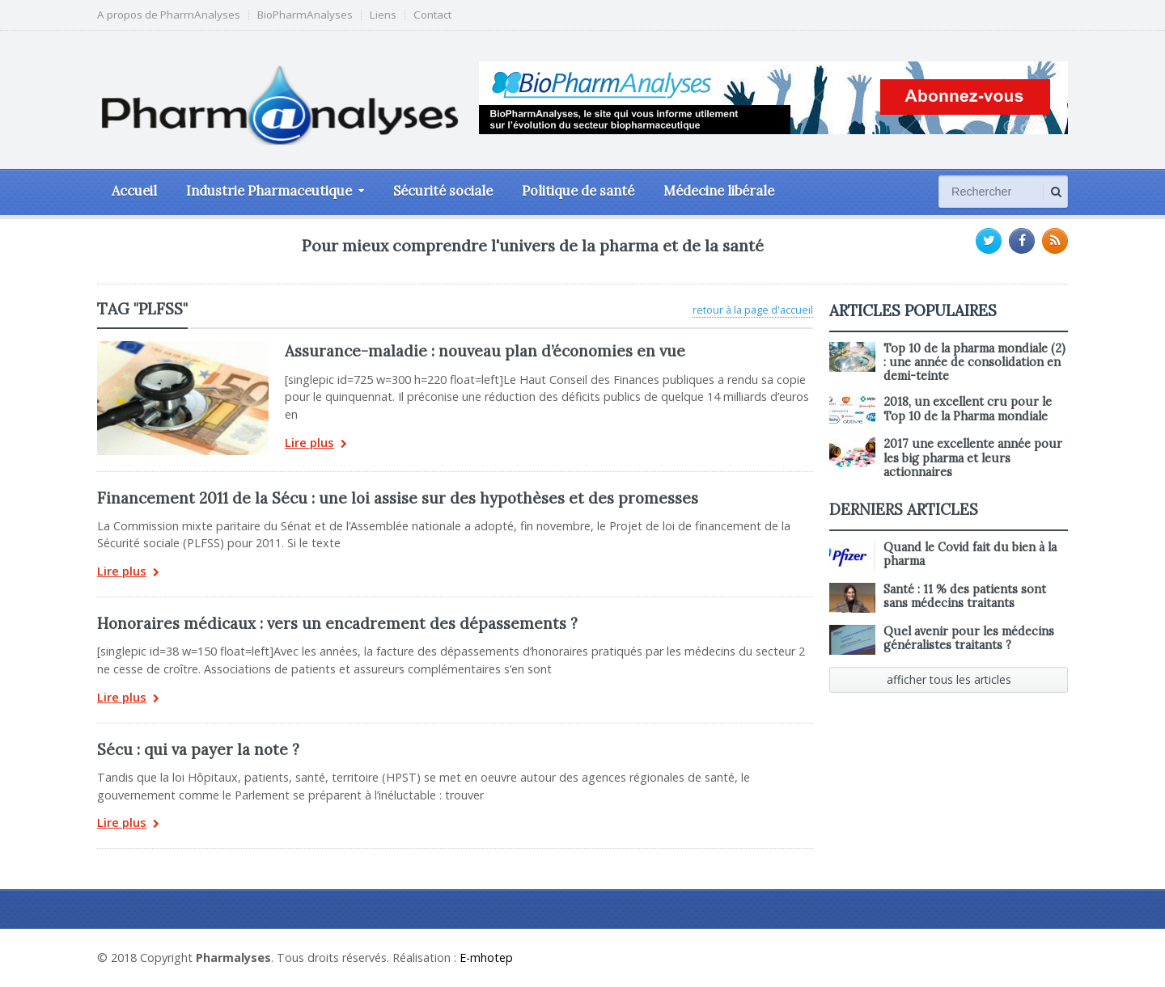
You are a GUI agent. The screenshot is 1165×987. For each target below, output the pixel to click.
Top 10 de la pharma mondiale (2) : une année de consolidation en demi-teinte (974, 362)
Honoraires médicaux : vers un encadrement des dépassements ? (337, 623)
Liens (383, 15)
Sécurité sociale (443, 191)
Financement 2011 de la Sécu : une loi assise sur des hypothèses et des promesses (397, 498)
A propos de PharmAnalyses (168, 15)
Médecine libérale (718, 191)
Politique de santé (578, 191)
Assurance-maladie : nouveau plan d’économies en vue (485, 351)
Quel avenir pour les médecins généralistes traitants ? (968, 638)
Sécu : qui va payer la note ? (198, 749)
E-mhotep (486, 957)
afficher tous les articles (949, 679)
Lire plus (316, 444)
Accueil (134, 191)
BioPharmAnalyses (305, 15)
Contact (432, 15)
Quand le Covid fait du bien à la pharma (970, 554)
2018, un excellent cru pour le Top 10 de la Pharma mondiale (967, 408)
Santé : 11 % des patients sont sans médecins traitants (964, 596)
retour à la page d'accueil (753, 309)
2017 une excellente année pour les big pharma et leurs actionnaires (972, 458)
